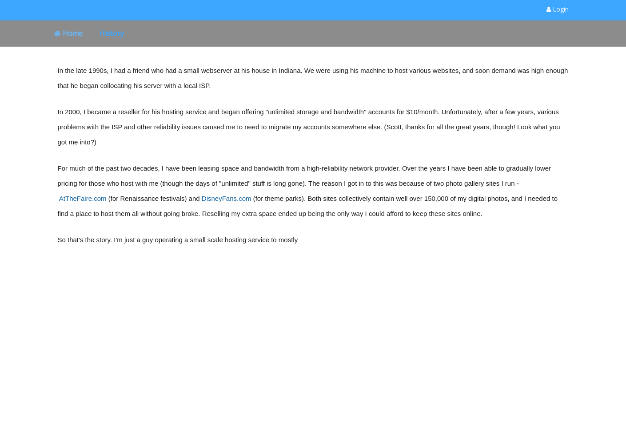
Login (557, 9)
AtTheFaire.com (83, 198)
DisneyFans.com (226, 198)
